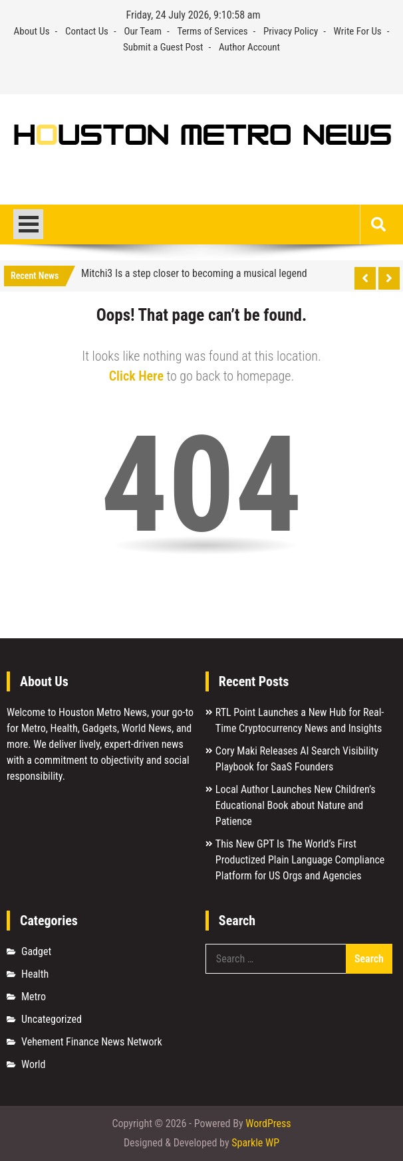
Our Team (143, 31)
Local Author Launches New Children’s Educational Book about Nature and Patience (295, 805)
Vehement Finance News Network (91, 1041)
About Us (32, 31)
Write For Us (358, 31)
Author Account (249, 47)
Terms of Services (212, 31)
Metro (33, 996)
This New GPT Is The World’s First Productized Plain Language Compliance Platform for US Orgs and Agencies (299, 860)
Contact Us (86, 31)
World (33, 1064)
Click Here (136, 376)
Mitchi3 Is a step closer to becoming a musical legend (194, 273)
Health (35, 974)
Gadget (36, 951)
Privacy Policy (290, 31)
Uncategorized (51, 1019)
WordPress (268, 1123)
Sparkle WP (255, 1142)
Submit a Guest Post (163, 47)
